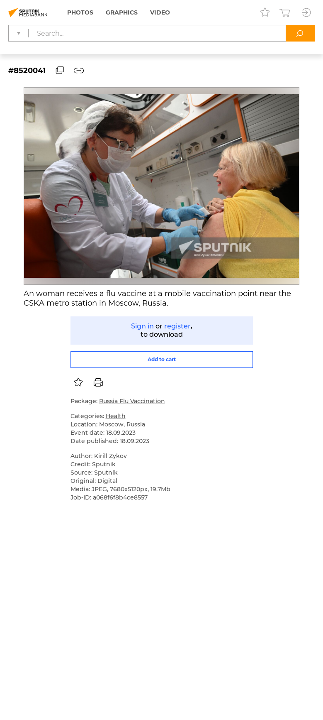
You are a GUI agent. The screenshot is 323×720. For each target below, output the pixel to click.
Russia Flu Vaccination (132, 401)
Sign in (142, 326)
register (177, 326)
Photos (80, 12)
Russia (135, 424)
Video (160, 12)
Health (116, 416)
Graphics (122, 12)
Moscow (111, 424)
